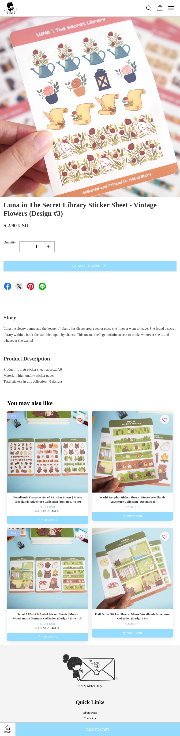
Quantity (10, 242)
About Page (90, 712)
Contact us (90, 718)
